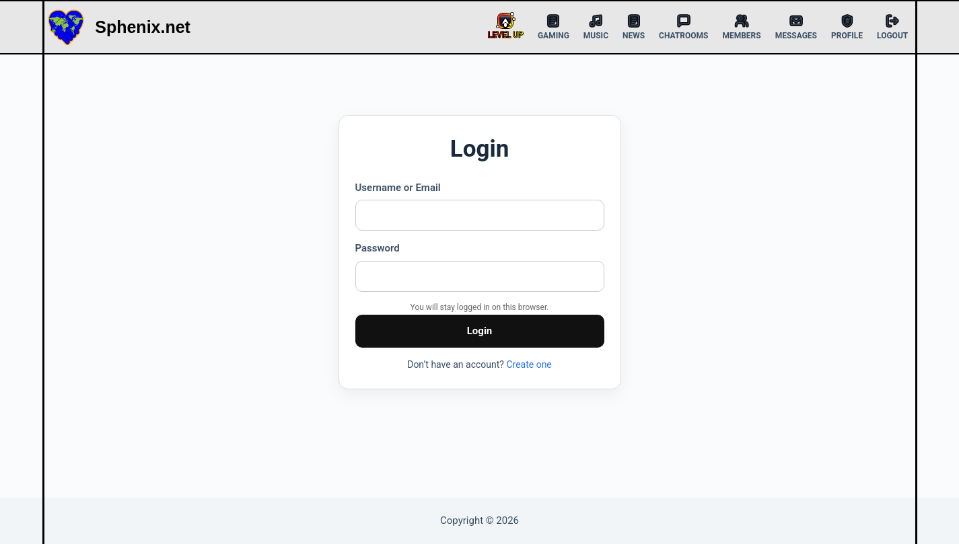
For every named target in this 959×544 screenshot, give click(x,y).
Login (480, 331)
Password (377, 248)
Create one (528, 364)
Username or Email (398, 188)
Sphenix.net (142, 26)
